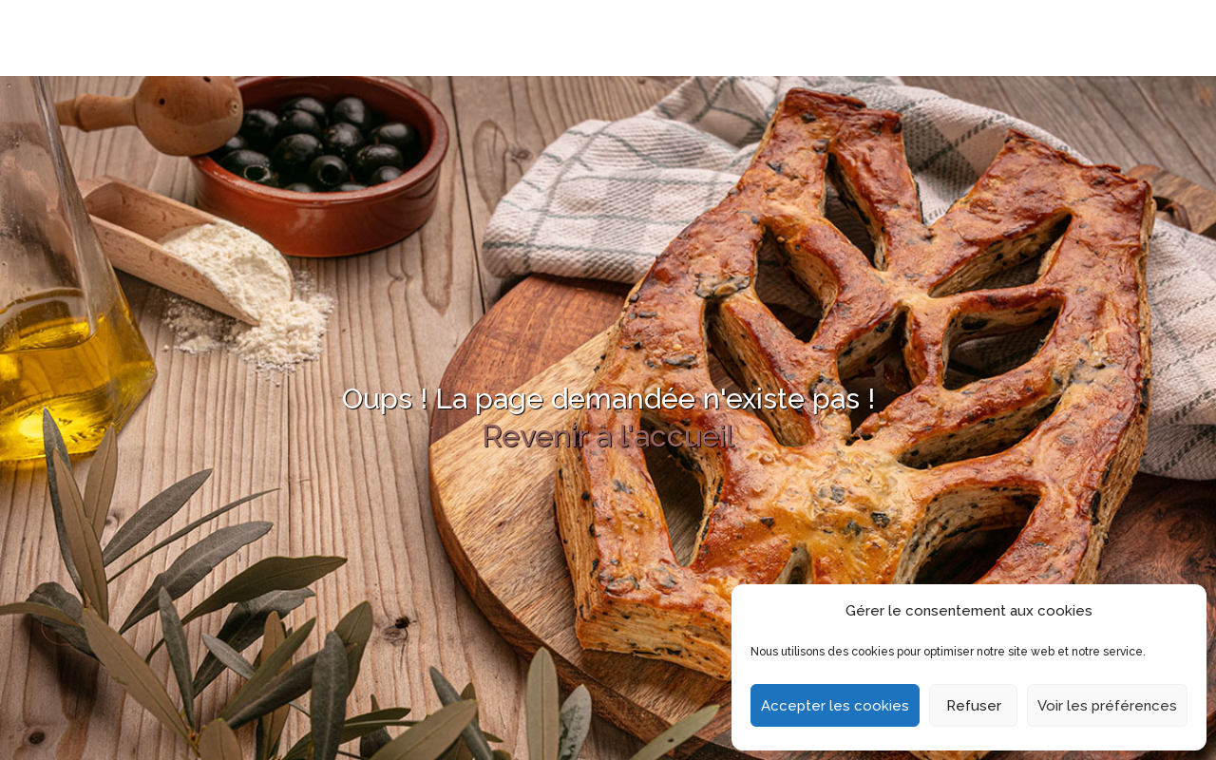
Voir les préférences (1107, 705)
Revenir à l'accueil (608, 435)
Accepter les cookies (835, 705)
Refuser (973, 705)
